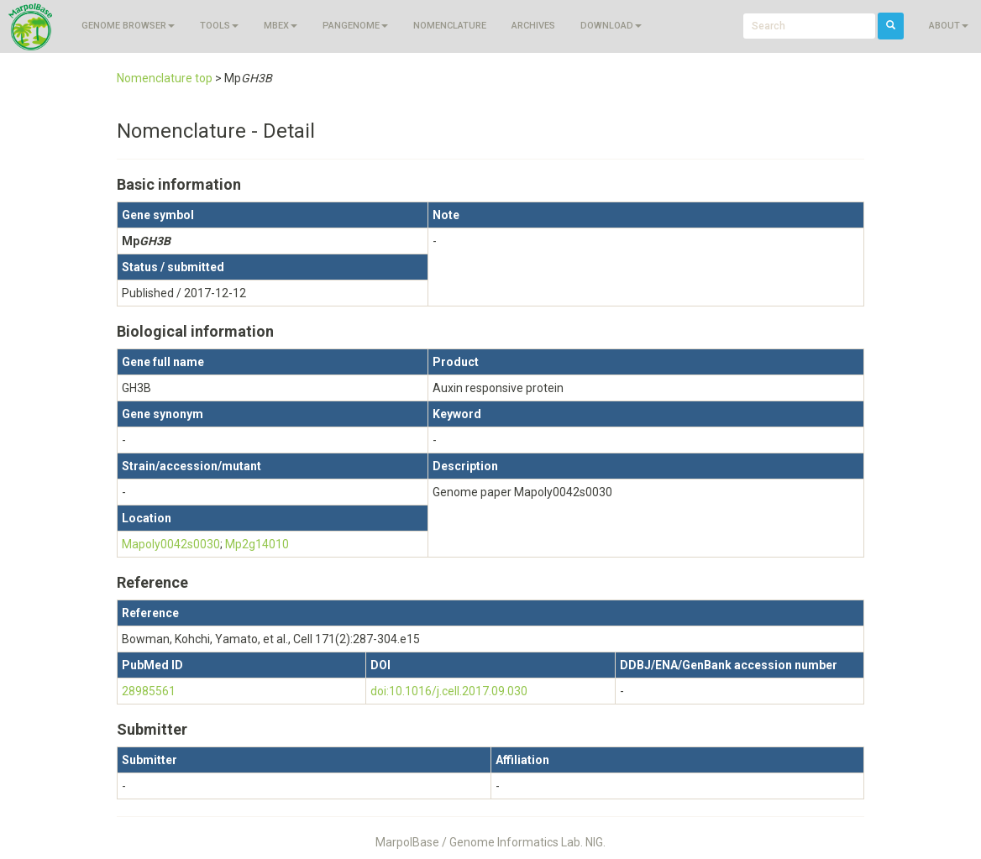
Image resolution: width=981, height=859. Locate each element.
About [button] (948, 25)
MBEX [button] (280, 25)
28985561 (149, 691)
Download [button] (611, 25)
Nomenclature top (164, 78)
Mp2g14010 (257, 544)
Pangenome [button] (355, 25)
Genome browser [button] (128, 25)
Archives (533, 25)
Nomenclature (449, 25)
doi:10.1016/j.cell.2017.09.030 (448, 691)
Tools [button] (219, 25)
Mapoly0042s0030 (171, 544)
